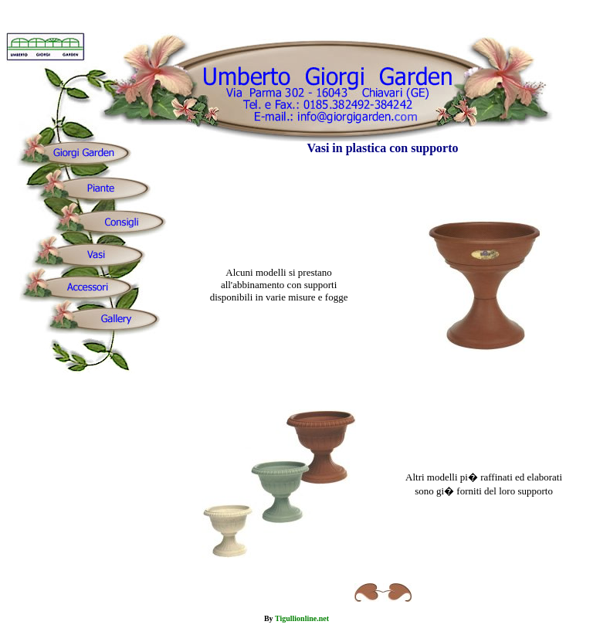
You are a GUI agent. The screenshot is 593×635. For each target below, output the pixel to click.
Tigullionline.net (302, 618)
